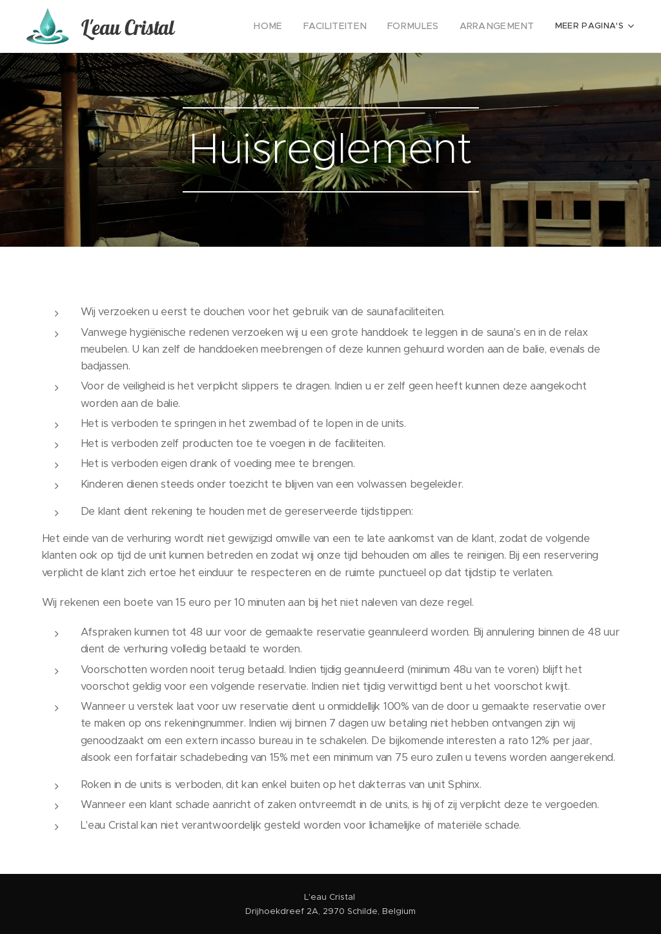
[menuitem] (289, 26)
